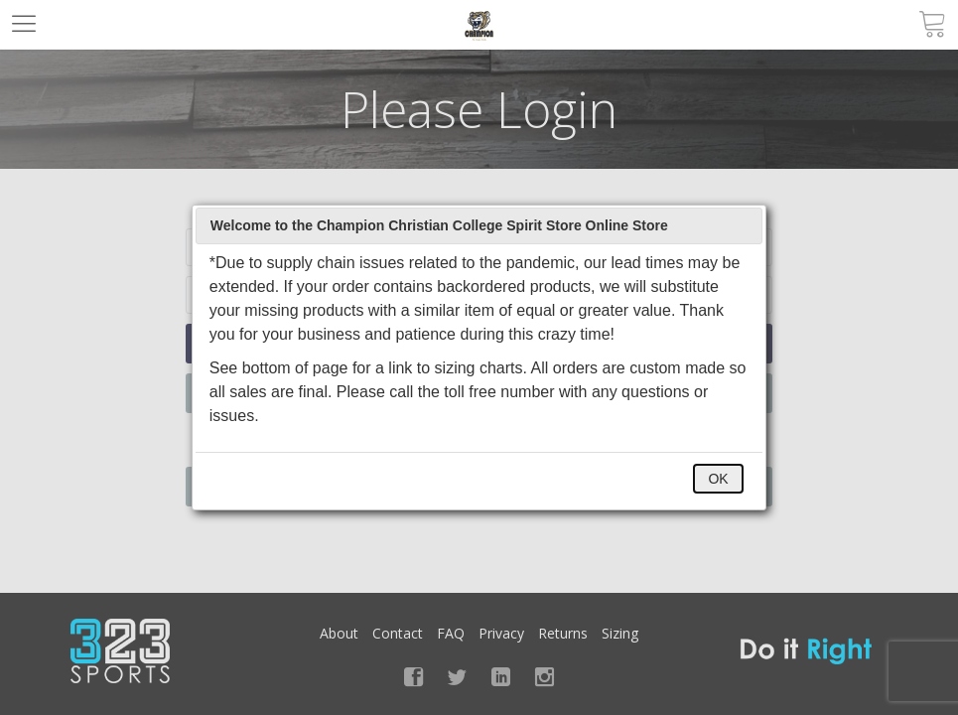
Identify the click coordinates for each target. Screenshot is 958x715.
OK (718, 479)
